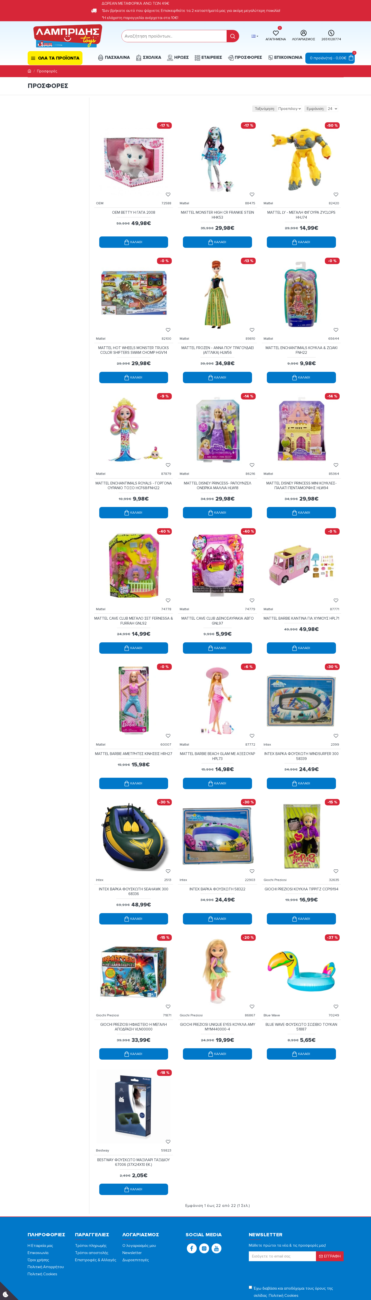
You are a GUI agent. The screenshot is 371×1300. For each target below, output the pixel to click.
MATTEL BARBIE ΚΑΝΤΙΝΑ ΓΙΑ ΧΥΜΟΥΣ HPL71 (301, 601)
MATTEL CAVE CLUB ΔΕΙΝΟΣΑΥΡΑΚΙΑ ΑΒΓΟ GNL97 (217, 601)
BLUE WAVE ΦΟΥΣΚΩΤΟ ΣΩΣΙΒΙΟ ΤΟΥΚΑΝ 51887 (301, 992)
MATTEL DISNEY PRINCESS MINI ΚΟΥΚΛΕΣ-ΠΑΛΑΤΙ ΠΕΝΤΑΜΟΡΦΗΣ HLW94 (301, 471)
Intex (269, 720)
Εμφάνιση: (315, 108)
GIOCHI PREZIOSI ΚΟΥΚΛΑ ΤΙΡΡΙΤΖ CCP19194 (301, 859)
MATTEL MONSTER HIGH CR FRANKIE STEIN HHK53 (217, 210)
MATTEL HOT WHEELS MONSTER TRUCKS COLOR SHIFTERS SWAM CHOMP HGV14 (133, 340)
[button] (192, 1209)
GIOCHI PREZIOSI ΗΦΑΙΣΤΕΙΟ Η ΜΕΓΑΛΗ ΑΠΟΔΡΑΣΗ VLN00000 (133, 992)
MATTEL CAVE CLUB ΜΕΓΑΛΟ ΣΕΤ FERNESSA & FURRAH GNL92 (133, 601)
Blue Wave (274, 981)
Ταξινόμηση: (238, 108)
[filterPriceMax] (65, 135)
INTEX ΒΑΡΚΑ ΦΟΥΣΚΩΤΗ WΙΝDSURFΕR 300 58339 (301, 731)
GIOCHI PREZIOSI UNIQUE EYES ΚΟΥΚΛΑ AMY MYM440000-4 (217, 992)
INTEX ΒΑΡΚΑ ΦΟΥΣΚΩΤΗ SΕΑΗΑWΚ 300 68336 (133, 862)
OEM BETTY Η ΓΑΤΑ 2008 (133, 207)
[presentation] (283, 1233)
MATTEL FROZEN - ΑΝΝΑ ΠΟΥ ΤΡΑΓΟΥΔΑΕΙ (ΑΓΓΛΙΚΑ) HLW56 (217, 340)
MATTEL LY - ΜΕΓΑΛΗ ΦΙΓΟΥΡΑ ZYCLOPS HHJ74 (301, 210)
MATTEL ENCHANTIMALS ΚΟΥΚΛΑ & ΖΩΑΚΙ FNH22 (301, 340)
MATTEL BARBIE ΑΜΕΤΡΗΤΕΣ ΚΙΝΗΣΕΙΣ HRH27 (133, 731)
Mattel (187, 198)
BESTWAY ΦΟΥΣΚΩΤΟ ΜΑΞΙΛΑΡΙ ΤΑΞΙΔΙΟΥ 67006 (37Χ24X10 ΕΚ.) (133, 1123)
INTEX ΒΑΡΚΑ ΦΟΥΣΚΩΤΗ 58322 (217, 859)
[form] (174, 36)
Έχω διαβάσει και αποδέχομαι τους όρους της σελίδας (291, 1253)
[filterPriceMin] (40, 135)
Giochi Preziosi (277, 850)
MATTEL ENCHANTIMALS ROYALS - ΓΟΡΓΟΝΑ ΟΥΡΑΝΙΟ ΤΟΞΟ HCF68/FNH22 (133, 471)
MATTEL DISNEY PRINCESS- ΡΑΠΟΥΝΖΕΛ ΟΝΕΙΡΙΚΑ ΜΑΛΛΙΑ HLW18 (217, 471)
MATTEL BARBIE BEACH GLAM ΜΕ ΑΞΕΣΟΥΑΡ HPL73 (217, 731)
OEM (102, 198)
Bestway (105, 1111)
